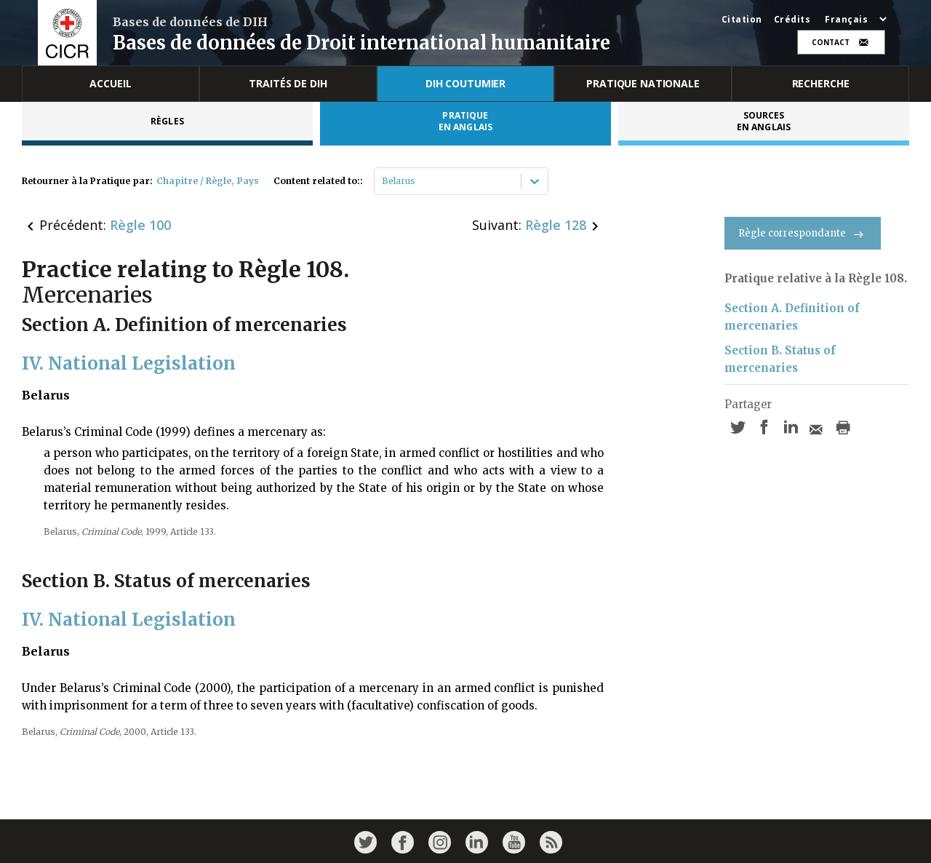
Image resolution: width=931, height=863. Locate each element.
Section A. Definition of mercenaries (792, 317)
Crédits (792, 19)
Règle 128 (555, 225)
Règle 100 (140, 225)
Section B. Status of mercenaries (780, 359)
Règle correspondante (802, 233)
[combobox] (383, 181)
